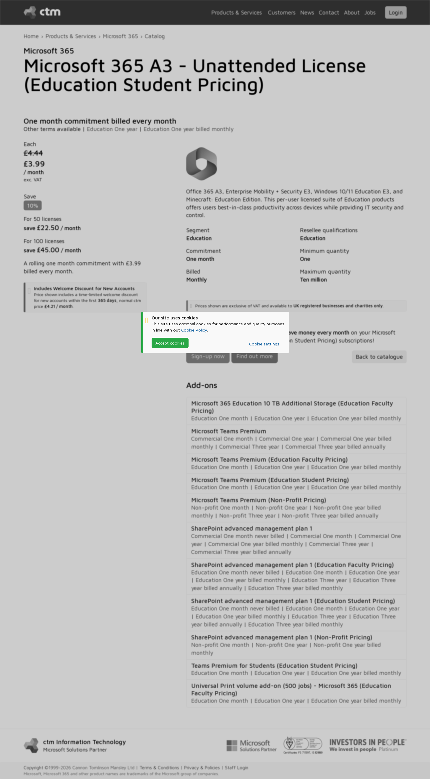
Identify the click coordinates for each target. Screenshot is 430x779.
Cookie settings (264, 343)
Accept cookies (170, 342)
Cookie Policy (194, 329)
